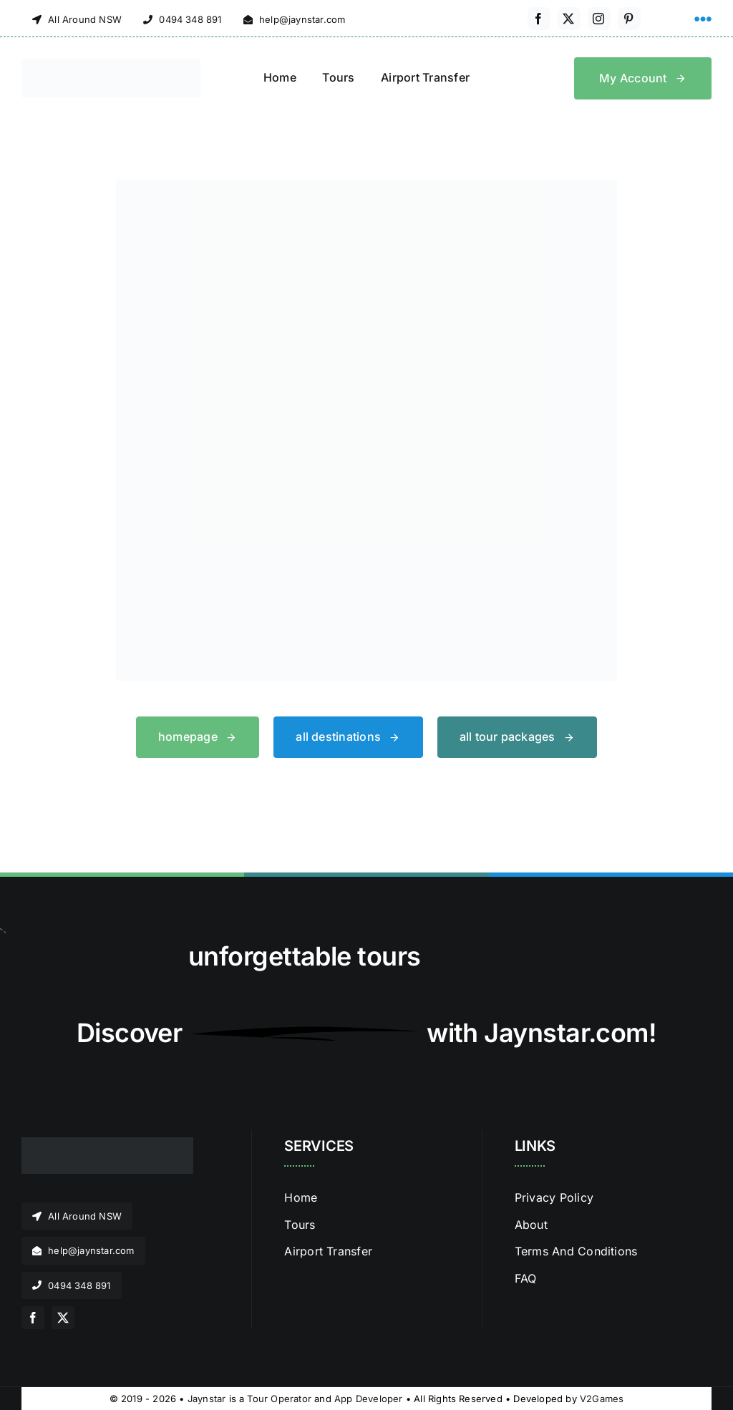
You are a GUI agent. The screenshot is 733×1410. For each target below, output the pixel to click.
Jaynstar (207, 1398)
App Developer (368, 1398)
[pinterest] (629, 18)
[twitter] (569, 18)
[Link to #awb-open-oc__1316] (703, 19)
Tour (257, 1398)
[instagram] (599, 18)
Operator (291, 1398)
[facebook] (539, 18)
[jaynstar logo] (110, 65)
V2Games (601, 1398)
